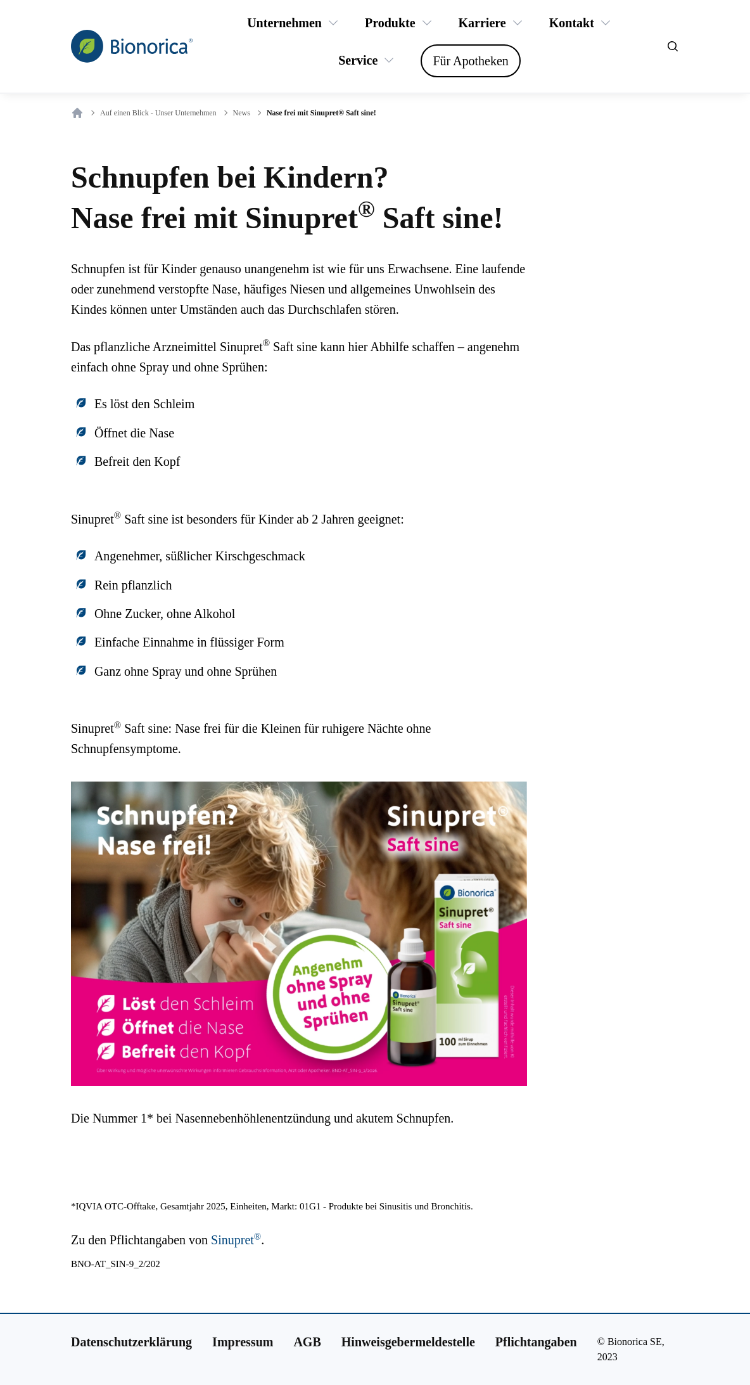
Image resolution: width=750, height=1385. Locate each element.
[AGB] (307, 1342)
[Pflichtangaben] (536, 1342)
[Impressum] (242, 1342)
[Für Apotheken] (470, 60)
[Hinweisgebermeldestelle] (408, 1342)
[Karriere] (482, 22)
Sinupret (236, 1240)
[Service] (358, 60)
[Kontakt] (571, 22)
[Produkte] (390, 22)
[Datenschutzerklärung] (131, 1342)
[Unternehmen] (284, 22)
